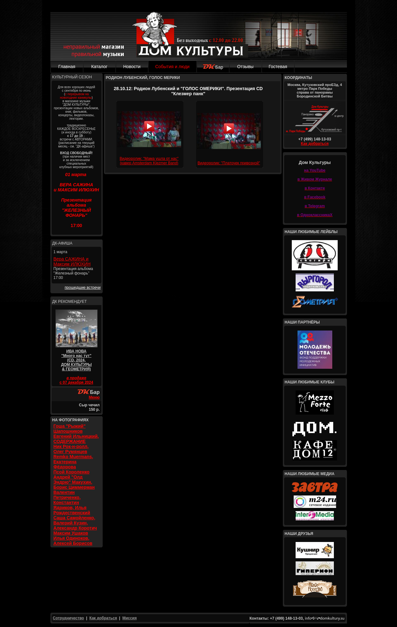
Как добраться (315, 143)
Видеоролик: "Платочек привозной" (229, 163)
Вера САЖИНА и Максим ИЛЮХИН (72, 261)
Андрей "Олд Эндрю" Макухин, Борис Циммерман (74, 482)
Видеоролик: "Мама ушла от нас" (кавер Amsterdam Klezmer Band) (149, 160)
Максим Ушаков (71, 533)
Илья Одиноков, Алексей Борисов (73, 541)
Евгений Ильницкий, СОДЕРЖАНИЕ (76, 439)
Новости (131, 66)
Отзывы (245, 66)
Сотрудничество (68, 618)
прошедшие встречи (83, 287)
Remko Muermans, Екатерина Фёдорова (73, 461)
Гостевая (277, 66)
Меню (94, 397)
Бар (212, 67)
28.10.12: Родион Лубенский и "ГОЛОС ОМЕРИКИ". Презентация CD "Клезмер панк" (188, 91)
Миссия (129, 618)
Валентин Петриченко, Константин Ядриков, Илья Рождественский (72, 502)
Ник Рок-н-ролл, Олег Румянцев (71, 449)
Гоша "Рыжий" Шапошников (70, 429)
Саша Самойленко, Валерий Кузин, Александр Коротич (75, 523)
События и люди (172, 66)
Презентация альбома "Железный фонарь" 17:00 (73, 273)
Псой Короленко (72, 471)
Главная (66, 66)
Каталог (99, 66)
